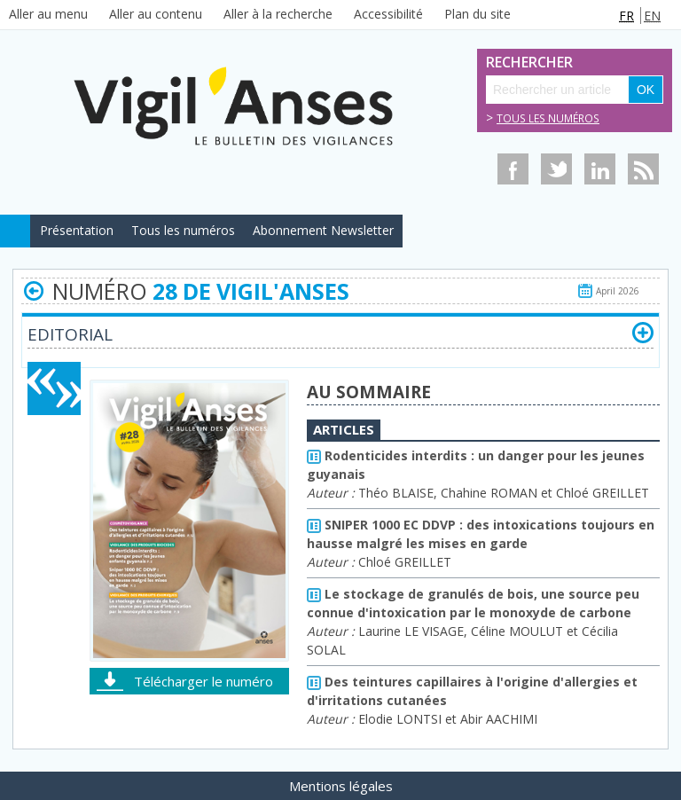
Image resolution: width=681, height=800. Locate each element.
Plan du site (477, 13)
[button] (643, 332)
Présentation (77, 230)
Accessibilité (388, 13)
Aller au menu (48, 13)
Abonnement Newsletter (323, 230)
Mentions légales (341, 786)
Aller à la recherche (278, 13)
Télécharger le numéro (203, 681)
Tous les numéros (548, 118)
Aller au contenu (155, 13)
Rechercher (505, 62)
